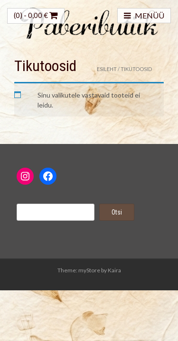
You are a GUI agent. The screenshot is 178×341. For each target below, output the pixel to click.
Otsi (117, 212)
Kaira (114, 270)
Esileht (107, 69)
